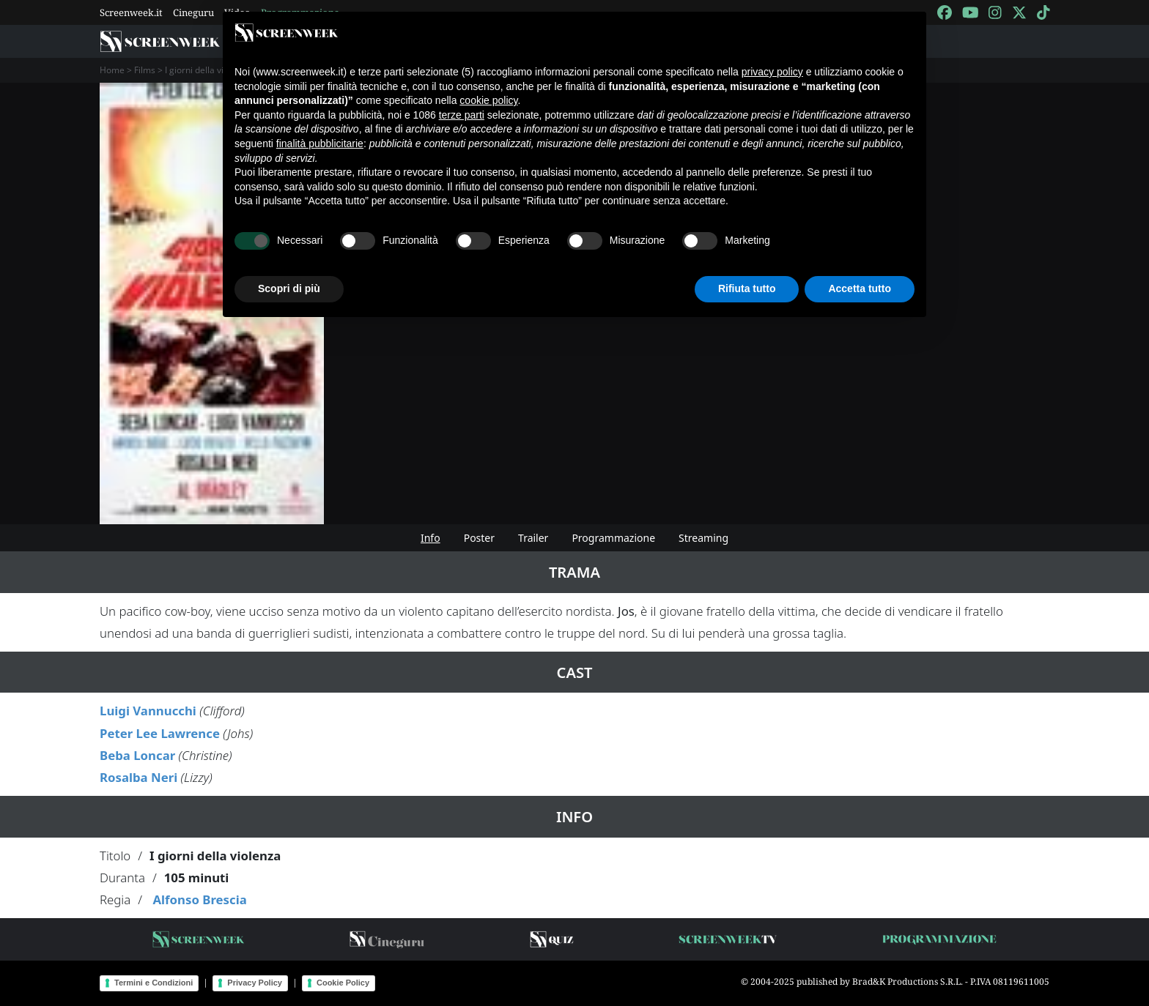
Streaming (703, 538)
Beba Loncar (137, 755)
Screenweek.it (131, 12)
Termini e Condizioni (153, 982)
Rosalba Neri (138, 777)
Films (144, 70)
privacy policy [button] (772, 72)
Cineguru (193, 12)
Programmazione (613, 538)
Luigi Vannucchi (148, 710)
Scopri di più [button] (289, 288)
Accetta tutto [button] (859, 288)
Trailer (533, 538)
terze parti (461, 115)
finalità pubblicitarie (319, 143)
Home (112, 70)
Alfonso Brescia (199, 899)
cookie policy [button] (488, 100)
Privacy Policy (254, 982)
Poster (479, 538)
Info (430, 538)
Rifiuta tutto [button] (747, 288)
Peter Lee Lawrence (160, 733)
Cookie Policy (343, 982)
